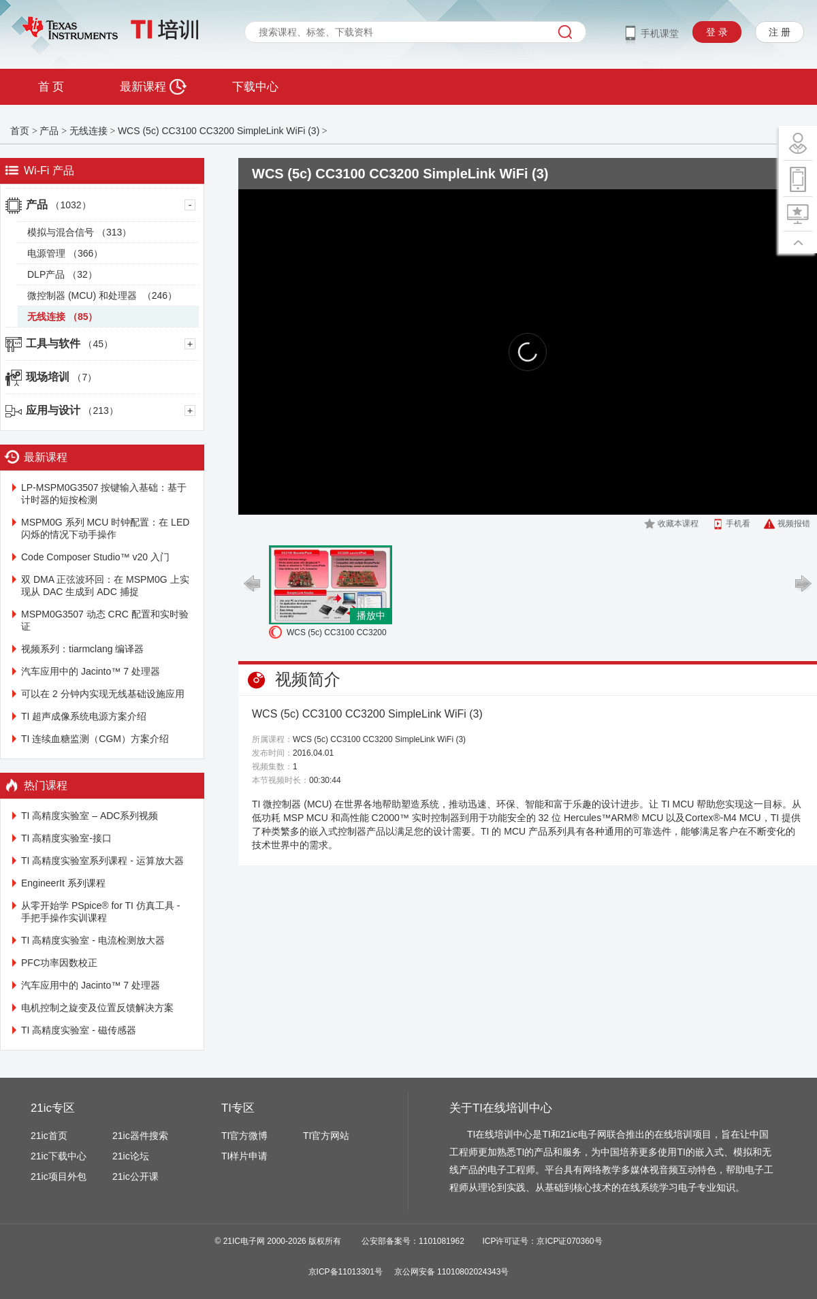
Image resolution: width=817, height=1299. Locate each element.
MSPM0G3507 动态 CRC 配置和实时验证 (105, 620)
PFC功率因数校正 (59, 962)
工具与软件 (69, 343)
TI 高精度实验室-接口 (66, 838)
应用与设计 (72, 410)
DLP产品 (62, 274)
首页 (19, 130)
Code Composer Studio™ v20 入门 (95, 556)
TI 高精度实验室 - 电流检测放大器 (93, 940)
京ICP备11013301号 (345, 1272)
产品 (49, 130)
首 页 (51, 86)
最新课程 (153, 87)
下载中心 (255, 86)
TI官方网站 (326, 1135)
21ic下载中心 (58, 1156)
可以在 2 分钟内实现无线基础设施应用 (103, 693)
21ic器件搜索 (140, 1135)
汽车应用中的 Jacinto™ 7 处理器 (90, 671)
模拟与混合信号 (79, 232)
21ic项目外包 (58, 1176)
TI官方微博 (244, 1135)
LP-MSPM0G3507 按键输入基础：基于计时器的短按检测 (104, 493)
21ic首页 (49, 1135)
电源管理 (65, 253)
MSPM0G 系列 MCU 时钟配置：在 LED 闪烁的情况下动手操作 (105, 528)
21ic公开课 (135, 1176)
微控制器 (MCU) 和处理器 (102, 295)
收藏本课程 (678, 523)
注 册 (779, 32)
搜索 (565, 32)
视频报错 (794, 523)
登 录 (717, 32)
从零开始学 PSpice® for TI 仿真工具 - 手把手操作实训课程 (100, 911)
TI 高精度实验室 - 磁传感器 (78, 1030)
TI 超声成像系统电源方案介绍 (83, 716)
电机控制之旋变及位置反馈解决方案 (97, 1007)
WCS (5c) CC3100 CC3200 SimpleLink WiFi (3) (218, 130)
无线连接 (88, 130)
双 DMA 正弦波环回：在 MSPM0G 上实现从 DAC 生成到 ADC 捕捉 (105, 585)
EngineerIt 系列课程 (63, 883)
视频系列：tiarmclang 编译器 (82, 648)
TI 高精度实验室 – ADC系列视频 (89, 815)
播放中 (371, 615)
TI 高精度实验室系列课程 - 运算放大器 (102, 860)
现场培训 (61, 377)
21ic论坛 (130, 1156)
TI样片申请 (244, 1156)
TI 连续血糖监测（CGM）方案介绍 (95, 738)
